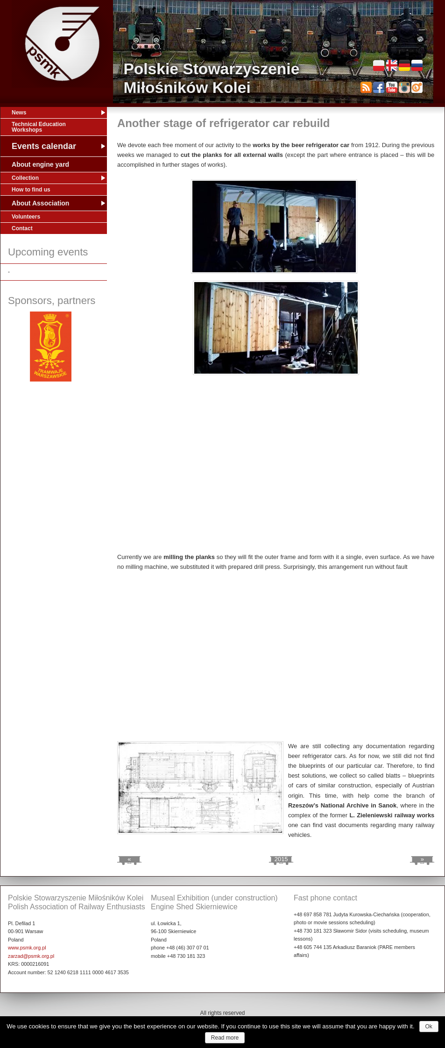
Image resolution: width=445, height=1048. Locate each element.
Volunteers (26, 216)
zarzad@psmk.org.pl (31, 956)
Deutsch (404, 65)
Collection (25, 178)
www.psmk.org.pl (27, 947)
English (391, 65)
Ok (428, 1026)
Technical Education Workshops (39, 127)
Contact (22, 228)
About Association (40, 203)
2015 (281, 859)
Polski (378, 65)
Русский (417, 65)
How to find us (31, 189)
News (19, 112)
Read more (225, 1037)
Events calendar (44, 146)
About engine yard (40, 164)
